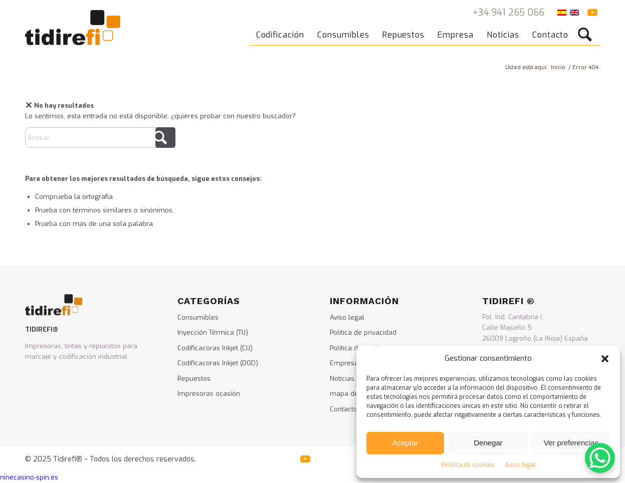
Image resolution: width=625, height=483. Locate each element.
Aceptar (405, 442)
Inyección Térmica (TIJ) (212, 332)
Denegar (488, 442)
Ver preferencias (571, 442)
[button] (605, 359)
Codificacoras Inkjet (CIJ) (215, 348)
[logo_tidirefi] (72, 27)
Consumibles (198, 317)
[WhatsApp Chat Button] (600, 458)
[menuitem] (281, 27)
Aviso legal (520, 465)
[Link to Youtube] (592, 12)
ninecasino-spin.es (29, 477)
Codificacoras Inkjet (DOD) (217, 363)
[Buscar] (588, 27)
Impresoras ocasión (208, 393)
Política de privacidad (363, 332)
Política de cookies (468, 465)
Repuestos (194, 378)
